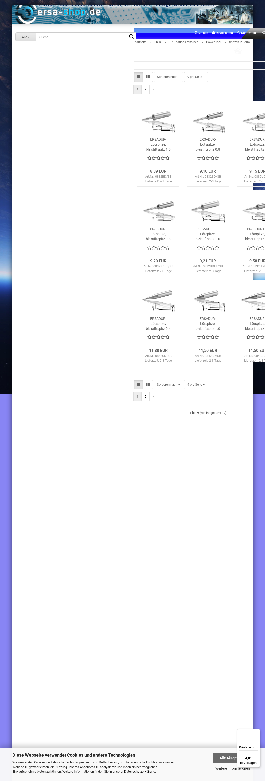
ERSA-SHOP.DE (30, 373)
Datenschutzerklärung (139, 771)
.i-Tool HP (33, 194)
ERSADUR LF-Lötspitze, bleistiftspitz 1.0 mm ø (171, 252)
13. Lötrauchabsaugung (39, 315)
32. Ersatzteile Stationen (40, 358)
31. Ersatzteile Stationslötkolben (45, 351)
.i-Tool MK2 (35, 109)
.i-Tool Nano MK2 (39, 123)
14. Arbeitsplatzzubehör (39, 322)
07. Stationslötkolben (38, 95)
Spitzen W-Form (42, 265)
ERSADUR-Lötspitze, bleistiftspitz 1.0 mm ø (122, 163)
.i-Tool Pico (34, 144)
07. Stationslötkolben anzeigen (48, 102)
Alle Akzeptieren (233, 758)
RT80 (30, 301)
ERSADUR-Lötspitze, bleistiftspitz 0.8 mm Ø (221, 342)
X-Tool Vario (35, 166)
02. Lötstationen (34, 66)
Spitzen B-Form (41, 237)
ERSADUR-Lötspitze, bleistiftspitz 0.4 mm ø (221, 163)
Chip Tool (33, 159)
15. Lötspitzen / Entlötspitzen (43, 329)
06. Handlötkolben (36, 88)
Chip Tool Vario (37, 152)
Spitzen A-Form (41, 230)
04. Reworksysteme (37, 73)
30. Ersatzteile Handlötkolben (43, 343)
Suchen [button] (165, 51)
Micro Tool (34, 287)
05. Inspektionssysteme (40, 80)
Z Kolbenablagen (39, 308)
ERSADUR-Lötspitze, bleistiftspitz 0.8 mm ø (171, 163)
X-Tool (31, 173)
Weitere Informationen (232, 768)
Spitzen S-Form (41, 258)
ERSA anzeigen (33, 59)
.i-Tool (31, 116)
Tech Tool (34, 294)
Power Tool (35, 216)
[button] (186, 51)
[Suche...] (25, 36)
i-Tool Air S (34, 187)
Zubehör (36, 279)
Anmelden (53, 425)
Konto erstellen (30, 436)
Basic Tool (34, 201)
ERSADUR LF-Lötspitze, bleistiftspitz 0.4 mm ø (221, 252)
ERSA (23, 51)
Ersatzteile (38, 272)
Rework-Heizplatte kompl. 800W (52, 625)
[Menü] (257, 732)
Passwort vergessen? (34, 443)
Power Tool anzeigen (45, 223)
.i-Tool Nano (35, 130)
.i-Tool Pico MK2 (38, 137)
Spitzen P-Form (41, 251)
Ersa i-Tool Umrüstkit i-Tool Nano (52, 698)
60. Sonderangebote (37, 365)
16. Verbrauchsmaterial (39, 336)
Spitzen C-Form (41, 244)
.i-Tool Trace (35, 180)
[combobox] (132, 96)
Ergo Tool (33, 208)
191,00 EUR (52, 708)
